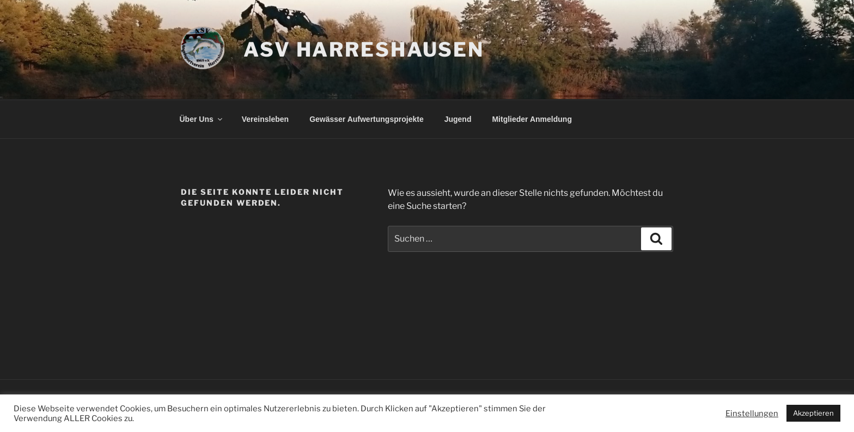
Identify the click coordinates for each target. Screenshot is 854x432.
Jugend (458, 119)
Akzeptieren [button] (813, 413)
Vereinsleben (265, 119)
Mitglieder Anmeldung (531, 119)
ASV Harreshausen (363, 49)
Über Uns (202, 119)
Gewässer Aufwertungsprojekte (366, 119)
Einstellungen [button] (751, 413)
